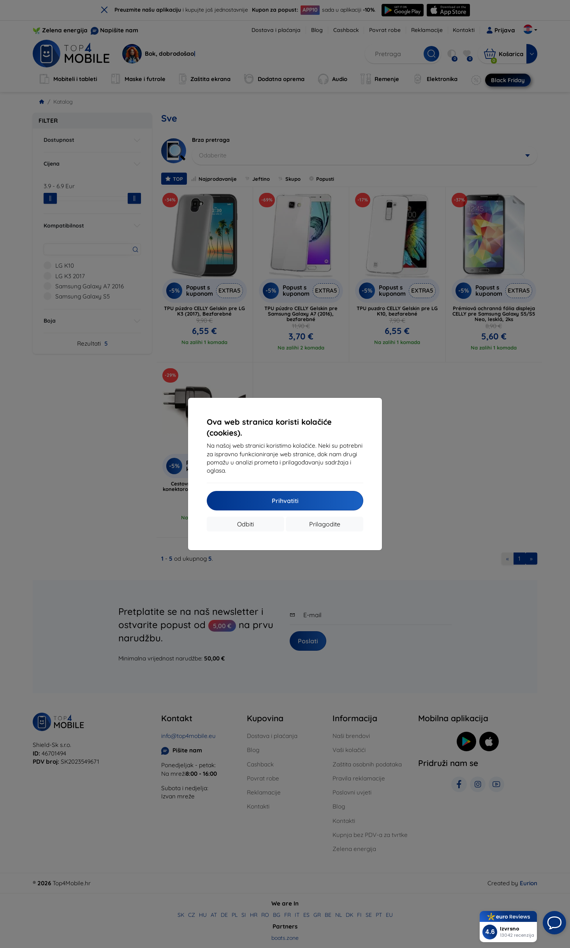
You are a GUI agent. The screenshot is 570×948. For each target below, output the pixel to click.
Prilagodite (324, 524)
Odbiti (245, 524)
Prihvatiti (285, 501)
